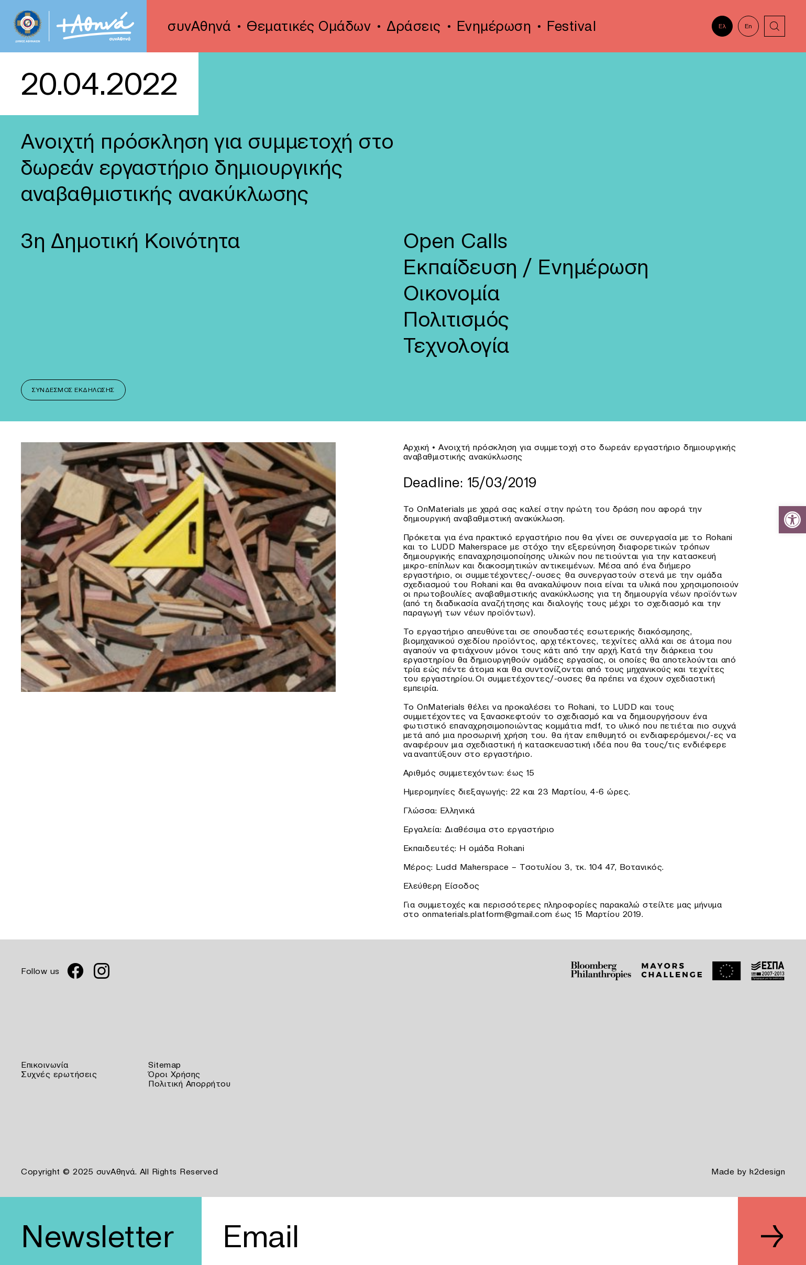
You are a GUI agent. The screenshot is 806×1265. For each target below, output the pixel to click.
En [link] (749, 26)
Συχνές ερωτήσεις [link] (59, 1074)
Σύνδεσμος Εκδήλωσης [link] (73, 390)
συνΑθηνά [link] (199, 26)
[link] (792, 519)
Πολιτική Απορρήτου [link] (189, 1083)
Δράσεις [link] (414, 26)
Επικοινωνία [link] (45, 1064)
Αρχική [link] (416, 447)
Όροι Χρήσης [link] (174, 1074)
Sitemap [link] (164, 1064)
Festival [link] (571, 26)
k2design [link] (767, 1171)
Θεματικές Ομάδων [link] (309, 26)
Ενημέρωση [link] (494, 26)
